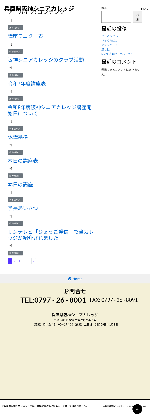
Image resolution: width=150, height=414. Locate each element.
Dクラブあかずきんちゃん (117, 54)
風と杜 (105, 49)
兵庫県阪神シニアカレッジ (39, 8)
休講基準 (18, 136)
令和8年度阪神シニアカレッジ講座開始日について (50, 110)
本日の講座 (20, 184)
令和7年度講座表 (27, 83)
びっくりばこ (109, 40)
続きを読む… (16, 27)
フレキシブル (109, 36)
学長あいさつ (23, 207)
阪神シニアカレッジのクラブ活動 (46, 59)
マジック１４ (109, 45)
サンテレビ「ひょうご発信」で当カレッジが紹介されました (51, 234)
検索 (137, 17)
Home (77, 278)
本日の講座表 (23, 160)
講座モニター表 (25, 35)
